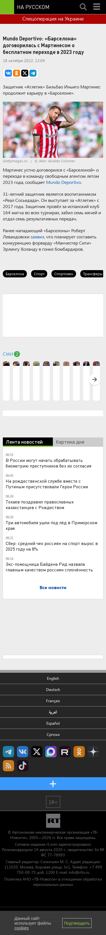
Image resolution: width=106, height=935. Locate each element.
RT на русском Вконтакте (22, 751)
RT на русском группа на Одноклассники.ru (79, 751)
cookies (21, 927)
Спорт (39, 273)
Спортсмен (63, 273)
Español (53, 723)
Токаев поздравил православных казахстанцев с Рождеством (40, 504)
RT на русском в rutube (65, 751)
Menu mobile (97, 2)
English (53, 678)
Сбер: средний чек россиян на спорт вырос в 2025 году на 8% (52, 546)
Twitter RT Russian (36, 751)
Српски (53, 734)
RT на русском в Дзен (93, 751)
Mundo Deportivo (63, 182)
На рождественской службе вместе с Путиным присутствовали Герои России (47, 483)
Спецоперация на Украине (53, 18)
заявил (37, 237)
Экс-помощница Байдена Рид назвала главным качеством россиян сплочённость (49, 567)
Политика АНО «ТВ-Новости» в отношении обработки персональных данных (53, 881)
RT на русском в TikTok (22, 765)
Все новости (53, 587)
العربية (53, 712)
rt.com (51, 844)
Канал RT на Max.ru (51, 751)
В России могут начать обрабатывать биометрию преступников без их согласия (48, 463)
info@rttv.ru (79, 872)
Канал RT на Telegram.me (8, 751)
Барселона (15, 273)
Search (83, 2)
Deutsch (53, 689)
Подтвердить (77, 923)
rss (8, 765)
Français (53, 700)
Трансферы (92, 273)
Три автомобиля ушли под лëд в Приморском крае (51, 525)
